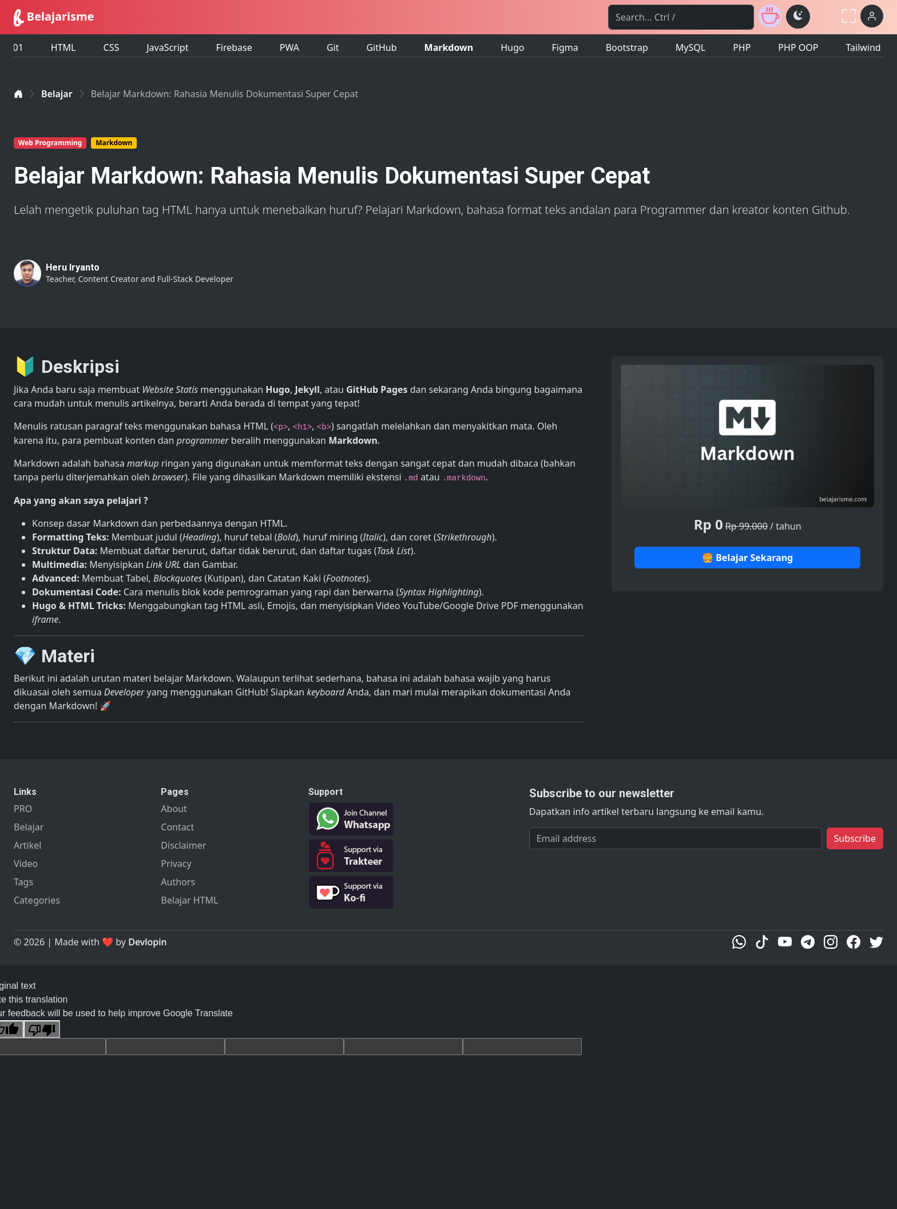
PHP (742, 43)
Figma (564, 43)
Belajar (57, 93)
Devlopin (147, 942)
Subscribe (855, 838)
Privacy (176, 863)
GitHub (381, 43)
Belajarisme (54, 17)
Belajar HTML (189, 900)
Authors (178, 882)
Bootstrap (627, 43)
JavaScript (167, 43)
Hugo (512, 43)
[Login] (871, 16)
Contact (177, 827)
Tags (23, 882)
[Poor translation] (41, 1029)
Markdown (449, 43)
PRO (23, 808)
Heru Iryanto (73, 267)
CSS (112, 43)
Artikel (27, 845)
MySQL (690, 43)
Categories (37, 900)
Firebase (234, 43)
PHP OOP (798, 43)
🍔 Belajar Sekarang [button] (747, 557)
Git (333, 43)
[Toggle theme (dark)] (798, 17)
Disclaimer (183, 845)
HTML (63, 43)
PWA (289, 43)
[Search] (681, 17)
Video (26, 863)
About (173, 808)
